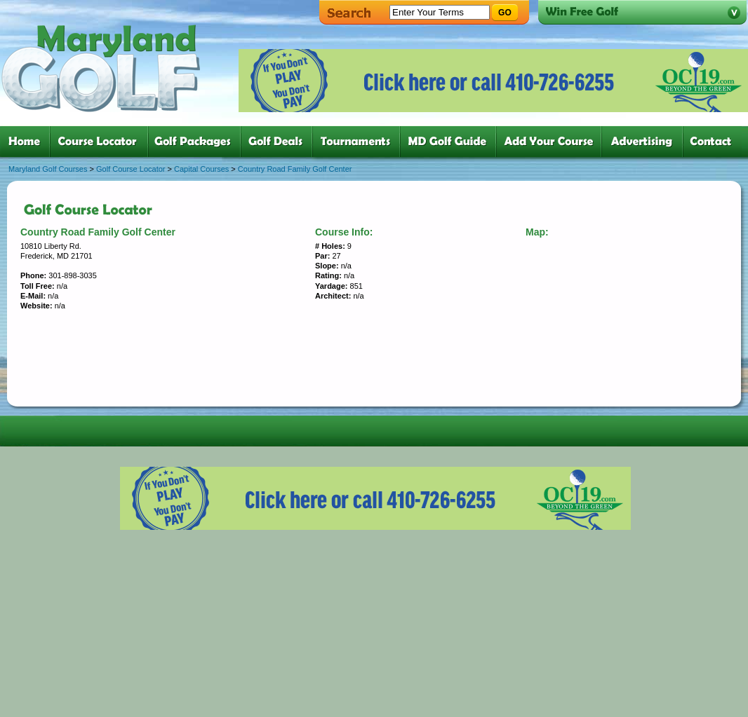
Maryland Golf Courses (48, 169)
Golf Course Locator (130, 169)
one (27, 141)
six (451, 141)
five (359, 141)
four (279, 141)
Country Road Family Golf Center (295, 169)
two (102, 141)
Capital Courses (201, 169)
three (197, 141)
